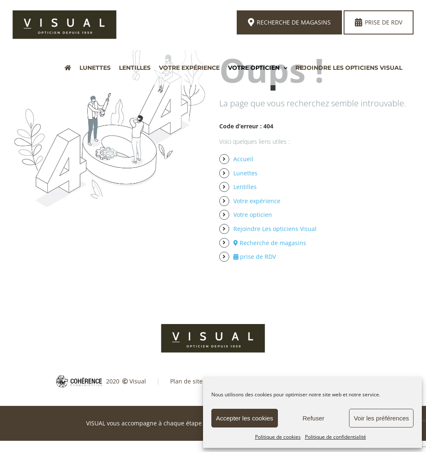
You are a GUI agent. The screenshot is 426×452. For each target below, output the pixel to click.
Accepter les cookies (244, 418)
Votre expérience (256, 201)
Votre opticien (252, 215)
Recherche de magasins (289, 22)
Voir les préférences (381, 418)
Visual (137, 381)
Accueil (243, 159)
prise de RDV (254, 256)
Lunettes (245, 173)
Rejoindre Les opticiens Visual (275, 229)
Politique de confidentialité (335, 436)
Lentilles (245, 187)
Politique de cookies (278, 436)
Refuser (313, 418)
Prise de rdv (378, 22)
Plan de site (186, 381)
